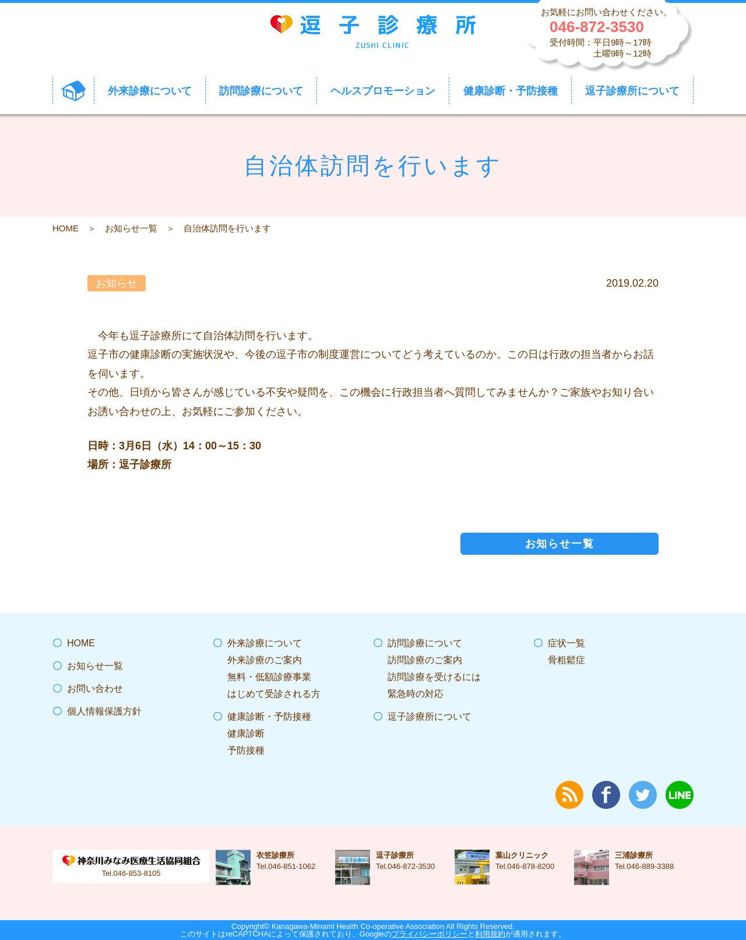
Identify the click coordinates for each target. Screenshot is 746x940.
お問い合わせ (95, 688)
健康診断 (246, 733)
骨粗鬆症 (566, 660)
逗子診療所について (429, 716)
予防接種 (246, 750)
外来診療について (264, 643)
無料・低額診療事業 (269, 677)
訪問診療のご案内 (425, 660)
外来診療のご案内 (264, 660)
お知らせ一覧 (131, 228)
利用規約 (490, 934)
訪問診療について (425, 643)
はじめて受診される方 (274, 694)
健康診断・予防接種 (269, 716)
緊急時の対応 (416, 694)
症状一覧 (566, 643)
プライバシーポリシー (429, 934)
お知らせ (117, 283)
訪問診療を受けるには (434, 677)
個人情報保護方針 (104, 711)
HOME (65, 228)
